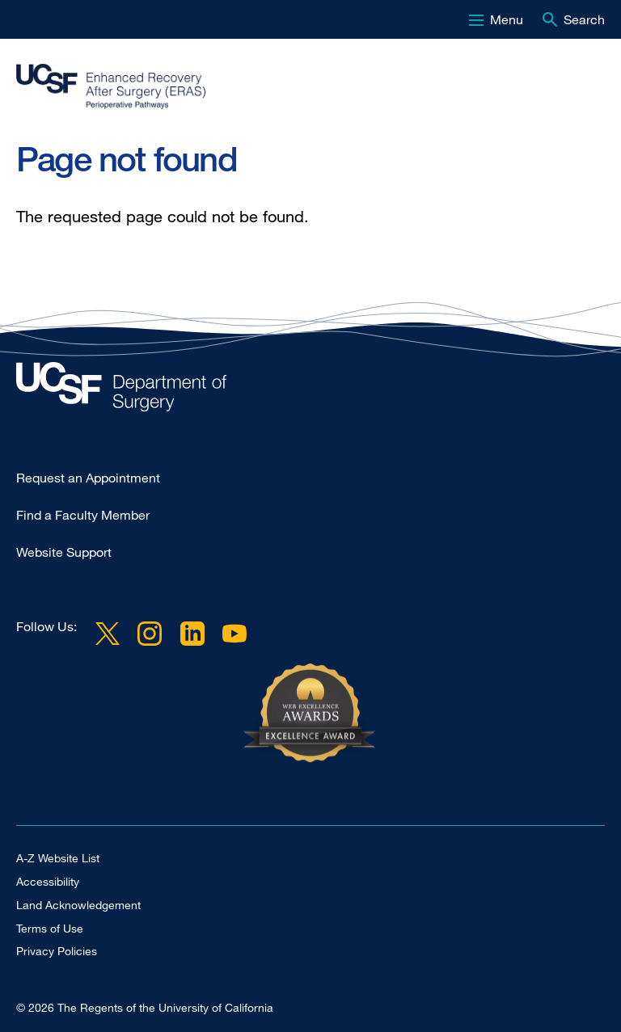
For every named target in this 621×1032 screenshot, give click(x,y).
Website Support (64, 552)
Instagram (149, 633)
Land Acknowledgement (78, 905)
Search (584, 19)
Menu (506, 19)
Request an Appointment (88, 478)
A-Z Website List (57, 858)
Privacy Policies (56, 951)
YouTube (234, 633)
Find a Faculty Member (83, 515)
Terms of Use (49, 928)
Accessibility (47, 881)
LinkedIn (191, 633)
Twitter (107, 633)
